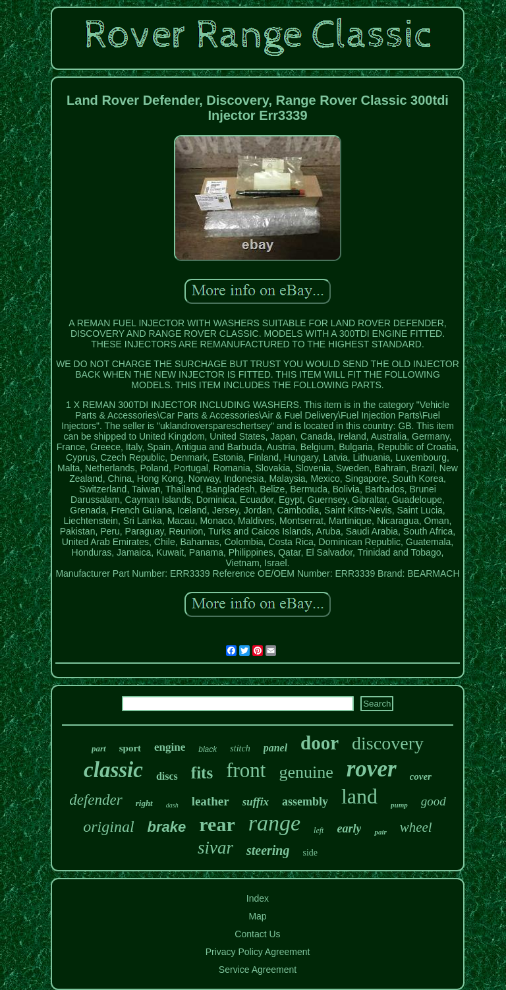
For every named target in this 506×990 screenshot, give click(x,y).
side (310, 853)
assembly (305, 801)
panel (275, 747)
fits (202, 773)
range (274, 823)
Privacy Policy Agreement (258, 951)
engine (169, 747)
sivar (215, 848)
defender (95, 800)
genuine (306, 772)
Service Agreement (257, 969)
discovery (388, 743)
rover (372, 769)
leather (210, 801)
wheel (416, 827)
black (207, 749)
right (144, 803)
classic (113, 770)
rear (217, 824)
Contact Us (257, 934)
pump (399, 805)
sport (130, 748)
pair (380, 832)
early (349, 828)
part (99, 748)
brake (167, 827)
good (433, 801)
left (318, 830)
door (319, 742)
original (108, 826)
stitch (240, 748)
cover (421, 776)
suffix (255, 802)
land (359, 796)
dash (172, 805)
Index (257, 898)
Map (257, 916)
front (246, 770)
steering (268, 850)
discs (167, 776)
